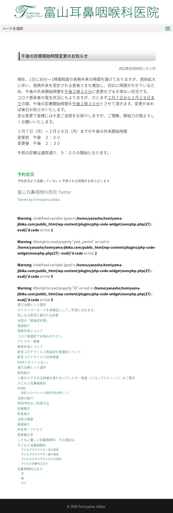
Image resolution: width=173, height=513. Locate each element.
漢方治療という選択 (31, 304)
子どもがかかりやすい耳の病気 (40, 450)
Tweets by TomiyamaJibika (38, 199)
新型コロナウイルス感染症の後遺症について (49, 351)
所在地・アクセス (30, 429)
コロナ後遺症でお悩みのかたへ (39, 336)
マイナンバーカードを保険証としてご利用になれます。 (57, 310)
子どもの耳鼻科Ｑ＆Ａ (34, 464)
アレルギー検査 (28, 341)
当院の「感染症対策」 (33, 320)
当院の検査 (25, 419)
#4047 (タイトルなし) (32, 362)
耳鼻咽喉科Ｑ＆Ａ (30, 468)
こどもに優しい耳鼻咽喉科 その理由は (46, 439)
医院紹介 (23, 372)
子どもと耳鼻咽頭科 (31, 445)
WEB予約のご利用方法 (33, 403)
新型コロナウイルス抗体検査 (38, 356)
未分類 (150, 68)
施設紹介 (23, 325)
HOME (21, 388)
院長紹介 (23, 413)
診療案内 (23, 408)
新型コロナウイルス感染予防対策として (45, 393)
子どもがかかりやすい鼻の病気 (40, 454)
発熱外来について (30, 330)
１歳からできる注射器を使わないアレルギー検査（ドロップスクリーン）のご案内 (76, 377)
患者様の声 (25, 434)
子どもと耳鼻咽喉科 (31, 383)
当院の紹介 (25, 398)
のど (23, 483)
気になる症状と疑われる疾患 (38, 315)
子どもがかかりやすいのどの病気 (41, 459)
